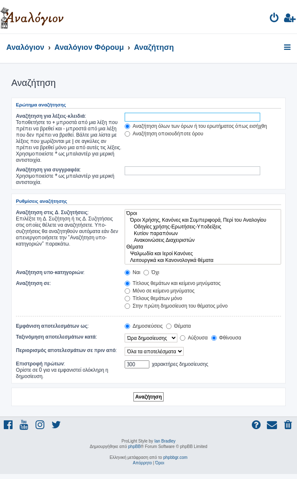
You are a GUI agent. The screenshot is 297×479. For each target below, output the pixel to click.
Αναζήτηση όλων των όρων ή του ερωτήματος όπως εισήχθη (196, 126)
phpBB (134, 446)
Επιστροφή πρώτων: (40, 363)
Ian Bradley (165, 441)
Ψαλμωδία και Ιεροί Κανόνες (202, 253)
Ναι (132, 272)
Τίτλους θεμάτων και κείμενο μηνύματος (172, 283)
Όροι (202, 213)
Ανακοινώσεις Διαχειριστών (202, 240)
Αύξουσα (194, 337)
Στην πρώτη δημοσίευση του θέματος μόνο (176, 306)
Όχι (151, 272)
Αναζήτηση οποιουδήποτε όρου (164, 133)
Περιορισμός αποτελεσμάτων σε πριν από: (66, 350)
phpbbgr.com (175, 457)
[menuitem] (274, 19)
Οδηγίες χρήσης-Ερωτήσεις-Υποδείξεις (202, 226)
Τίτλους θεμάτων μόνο (153, 298)
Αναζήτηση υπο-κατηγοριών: (50, 272)
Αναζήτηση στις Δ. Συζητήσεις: (52, 212)
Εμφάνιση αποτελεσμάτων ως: (52, 326)
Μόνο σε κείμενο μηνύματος (160, 290)
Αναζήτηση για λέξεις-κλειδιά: (51, 116)
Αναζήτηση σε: (33, 283)
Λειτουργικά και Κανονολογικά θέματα (202, 260)
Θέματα (202, 246)
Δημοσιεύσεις (144, 326)
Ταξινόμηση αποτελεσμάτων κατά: (56, 337)
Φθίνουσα (226, 337)
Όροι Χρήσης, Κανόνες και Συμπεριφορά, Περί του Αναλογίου (202, 220)
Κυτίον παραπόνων (202, 233)
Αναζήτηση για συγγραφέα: (48, 169)
